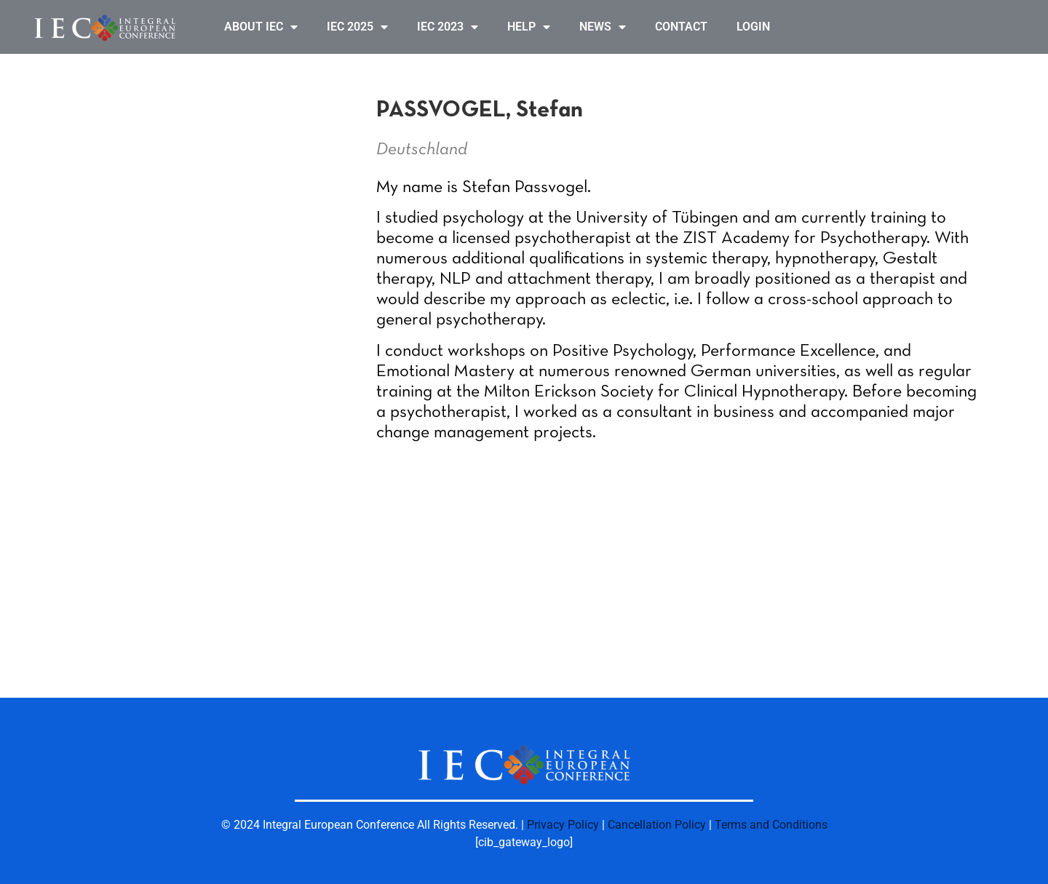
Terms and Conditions (771, 825)
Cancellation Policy (657, 825)
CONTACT (681, 26)
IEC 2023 (447, 27)
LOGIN (753, 26)
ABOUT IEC (261, 27)
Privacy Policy (563, 825)
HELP (528, 27)
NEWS (602, 27)
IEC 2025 (357, 27)
